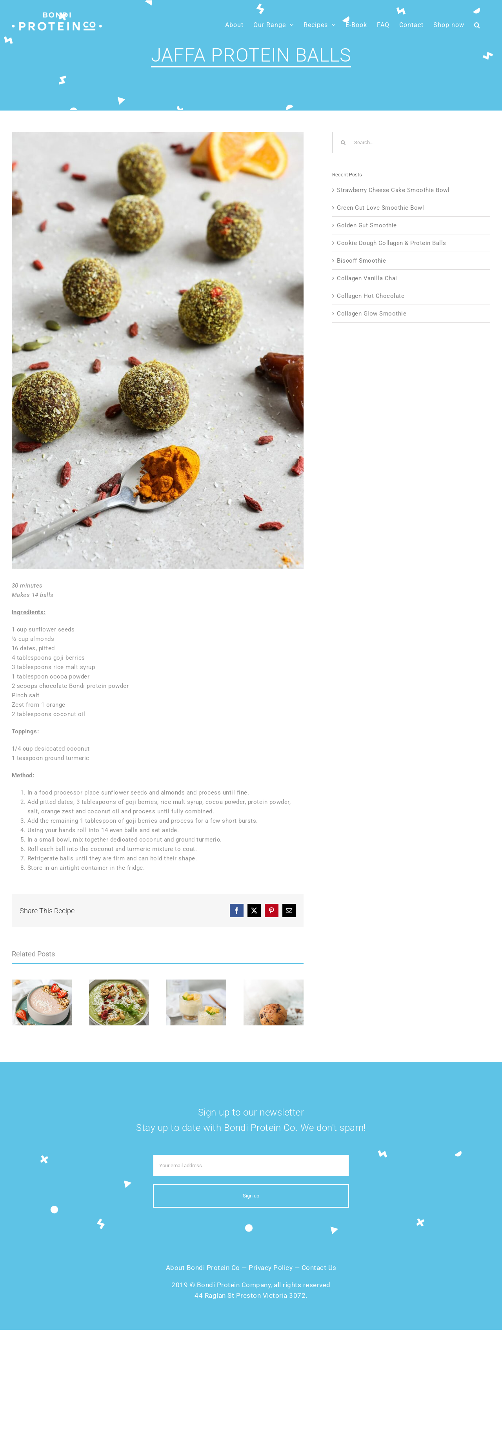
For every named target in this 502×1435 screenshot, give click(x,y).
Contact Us (319, 1268)
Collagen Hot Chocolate (370, 295)
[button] (477, 25)
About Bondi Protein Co (203, 1268)
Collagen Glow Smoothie (371, 313)
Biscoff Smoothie (361, 260)
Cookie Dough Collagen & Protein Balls (391, 243)
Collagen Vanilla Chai (367, 278)
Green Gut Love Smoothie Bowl (380, 207)
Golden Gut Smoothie (367, 225)
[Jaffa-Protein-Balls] (158, 350)
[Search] (343, 142)
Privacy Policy (271, 1268)
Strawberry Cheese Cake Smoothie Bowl (393, 190)
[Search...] (411, 142)
